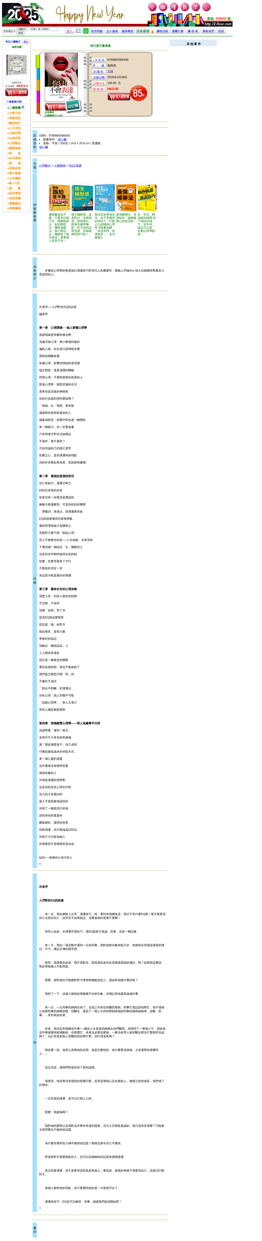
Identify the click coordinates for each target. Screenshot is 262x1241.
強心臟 (62, 139)
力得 (110, 71)
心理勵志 (45, 165)
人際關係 (60, 165)
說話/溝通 (75, 165)
